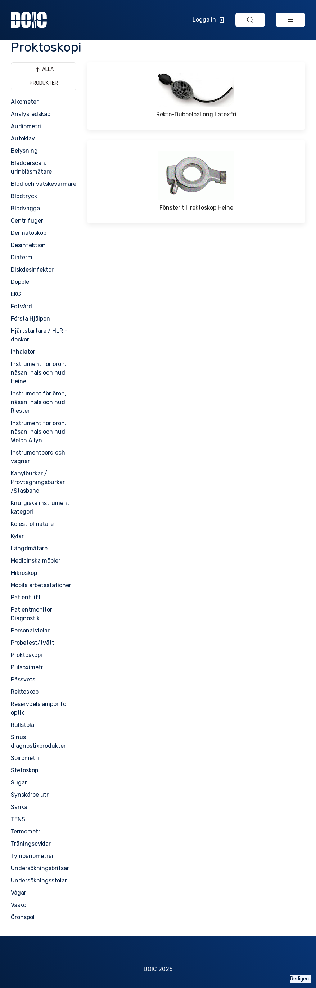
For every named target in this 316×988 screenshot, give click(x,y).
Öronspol (23, 917)
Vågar (18, 892)
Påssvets (23, 679)
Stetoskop (24, 770)
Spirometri (25, 758)
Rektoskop (25, 691)
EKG (16, 294)
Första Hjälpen (30, 318)
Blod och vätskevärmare (43, 183)
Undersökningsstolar (39, 880)
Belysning (24, 150)
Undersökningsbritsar (40, 868)
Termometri (26, 831)
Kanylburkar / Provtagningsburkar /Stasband (38, 482)
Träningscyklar (31, 843)
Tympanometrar (32, 856)
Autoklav (23, 138)
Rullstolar (23, 724)
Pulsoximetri (28, 667)
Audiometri (26, 126)
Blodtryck (24, 196)
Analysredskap (30, 114)
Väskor (19, 905)
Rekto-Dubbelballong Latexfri (196, 114)
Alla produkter (44, 76)
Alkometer (25, 101)
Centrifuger (27, 220)
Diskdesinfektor (32, 269)
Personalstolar (30, 630)
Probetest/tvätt (32, 642)
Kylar (17, 536)
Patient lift (26, 597)
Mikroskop (24, 572)
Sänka (19, 807)
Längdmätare (29, 548)
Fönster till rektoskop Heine (196, 207)
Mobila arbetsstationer (41, 585)
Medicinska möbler (35, 560)
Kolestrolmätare (32, 523)
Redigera (300, 979)
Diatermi (22, 257)
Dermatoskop (28, 232)
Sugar (19, 782)
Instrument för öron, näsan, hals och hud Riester (38, 402)
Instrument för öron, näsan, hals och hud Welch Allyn (38, 432)
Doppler (21, 281)
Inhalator (23, 351)
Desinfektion (28, 245)
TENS (18, 819)
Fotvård (21, 306)
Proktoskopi (26, 655)
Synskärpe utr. (30, 794)
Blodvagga (25, 208)
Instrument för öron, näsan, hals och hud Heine (38, 373)
